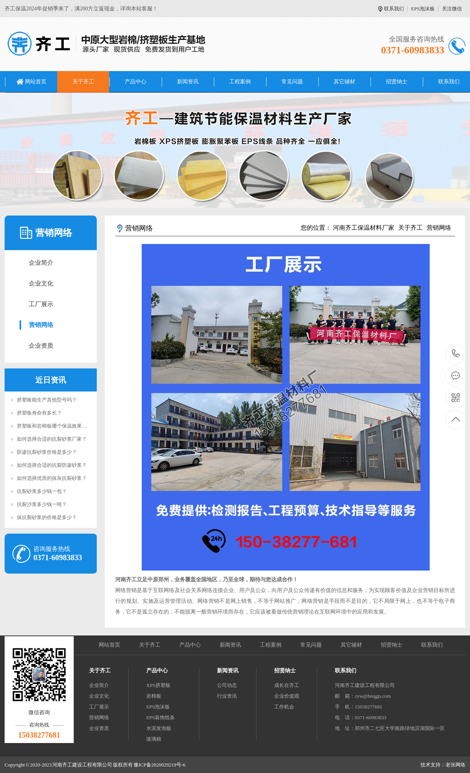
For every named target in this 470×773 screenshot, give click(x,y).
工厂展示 (41, 304)
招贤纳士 (396, 82)
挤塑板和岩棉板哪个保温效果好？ (54, 426)
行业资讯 (227, 696)
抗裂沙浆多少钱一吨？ (42, 504)
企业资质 (41, 345)
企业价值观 (286, 696)
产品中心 (135, 82)
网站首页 (35, 82)
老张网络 (455, 765)
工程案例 (240, 82)
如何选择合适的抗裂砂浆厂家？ (52, 439)
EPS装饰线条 (160, 717)
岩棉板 (153, 696)
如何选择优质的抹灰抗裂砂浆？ (52, 478)
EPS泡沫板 (423, 9)
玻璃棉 (153, 739)
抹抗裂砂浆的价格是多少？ (47, 517)
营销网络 (41, 325)
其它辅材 (344, 82)
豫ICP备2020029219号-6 (159, 765)
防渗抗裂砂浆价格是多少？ (47, 452)
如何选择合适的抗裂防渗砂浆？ (52, 465)
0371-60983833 (456, 354)
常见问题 (292, 82)
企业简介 (41, 262)
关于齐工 (83, 82)
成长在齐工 (286, 685)
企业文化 (41, 283)
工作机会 (284, 707)
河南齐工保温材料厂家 (363, 227)
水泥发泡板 (158, 728)
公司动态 (227, 685)
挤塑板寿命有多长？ (39, 413)
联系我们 (394, 9)
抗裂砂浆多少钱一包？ (42, 491)
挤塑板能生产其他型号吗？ (47, 400)
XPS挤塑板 (158, 685)
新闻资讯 (188, 82)
